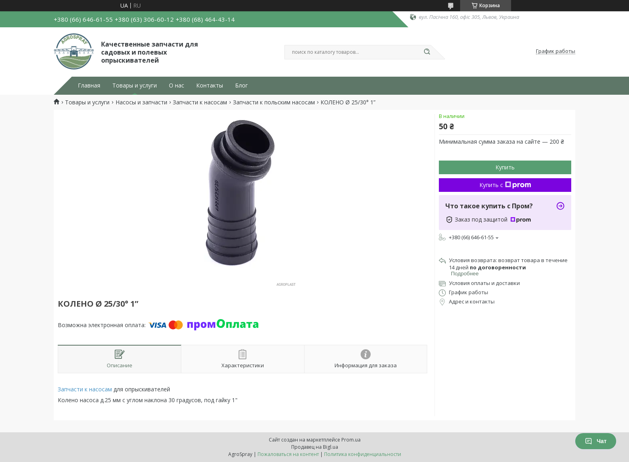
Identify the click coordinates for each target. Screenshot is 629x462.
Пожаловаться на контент (288, 454)
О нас (176, 85)
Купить (505, 167)
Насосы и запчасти (141, 102)
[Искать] (427, 52)
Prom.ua (351, 439)
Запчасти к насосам (200, 102)
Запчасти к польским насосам (274, 102)
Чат (596, 441)
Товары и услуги (134, 85)
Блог (241, 85)
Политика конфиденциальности (362, 454)
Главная (89, 85)
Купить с (505, 185)
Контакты (209, 85)
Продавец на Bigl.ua (314, 447)
